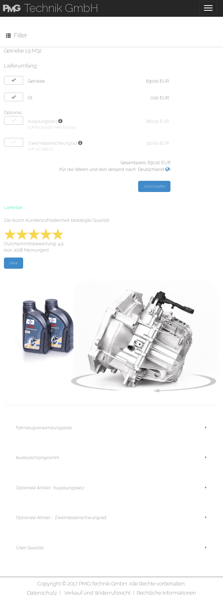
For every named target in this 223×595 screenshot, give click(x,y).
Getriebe (36, 81)
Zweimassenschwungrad (52, 143)
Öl (30, 98)
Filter (16, 35)
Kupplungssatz (42, 121)
